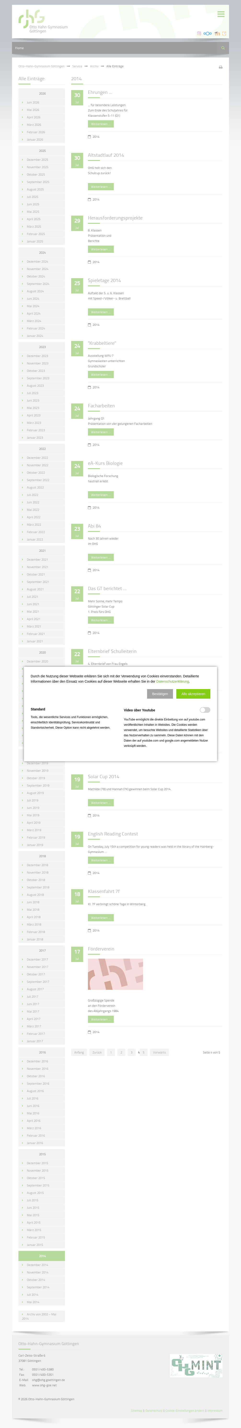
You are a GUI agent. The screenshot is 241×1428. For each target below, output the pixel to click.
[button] (160, 694)
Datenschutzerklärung (172, 681)
